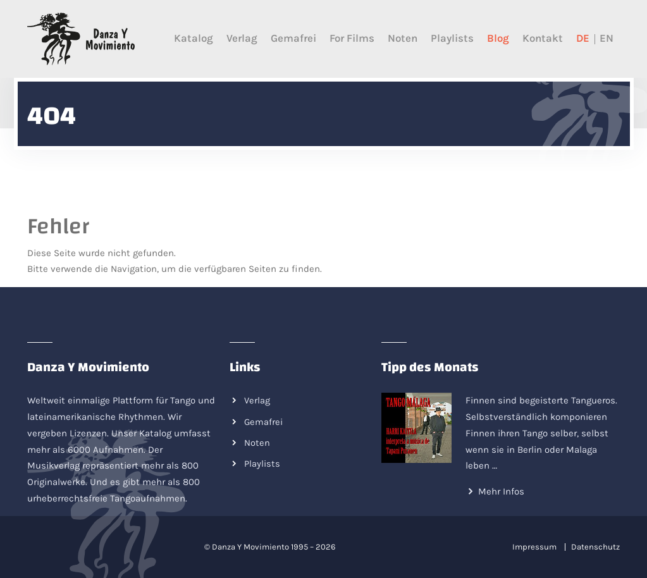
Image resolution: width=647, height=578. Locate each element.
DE (582, 38)
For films (352, 38)
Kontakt (542, 38)
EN (606, 38)
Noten (402, 38)
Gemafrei (293, 38)
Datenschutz (595, 546)
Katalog (193, 38)
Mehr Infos (501, 491)
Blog (498, 38)
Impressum (534, 546)
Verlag (241, 38)
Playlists (452, 38)
